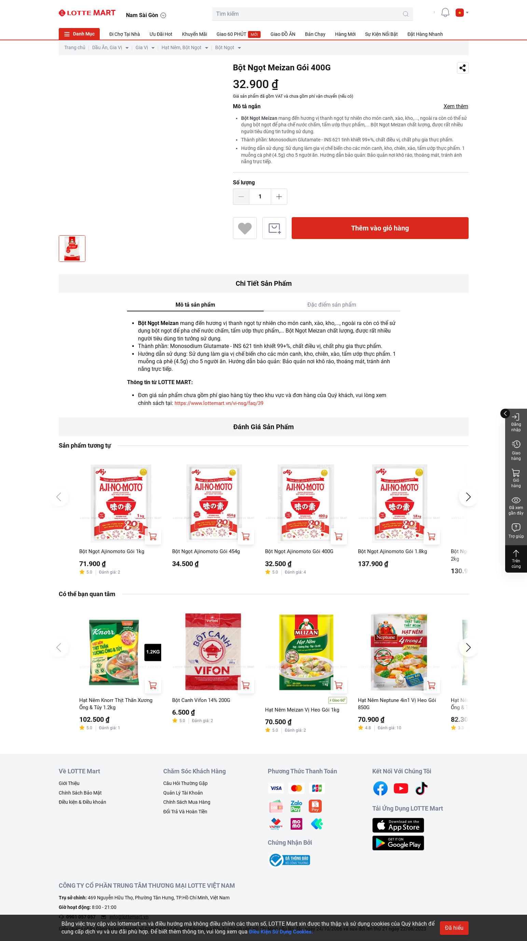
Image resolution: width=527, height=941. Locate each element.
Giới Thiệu (69, 784)
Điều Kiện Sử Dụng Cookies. (283, 931)
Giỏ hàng (516, 478)
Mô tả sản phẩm (195, 304)
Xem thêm (456, 106)
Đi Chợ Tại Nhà (124, 34)
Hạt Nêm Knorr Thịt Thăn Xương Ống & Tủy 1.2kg (118, 705)
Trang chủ (74, 47)
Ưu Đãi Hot (161, 34)
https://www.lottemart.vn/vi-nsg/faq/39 (223, 403)
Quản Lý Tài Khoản (183, 794)
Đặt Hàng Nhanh (425, 34)
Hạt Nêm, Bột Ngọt (182, 47)
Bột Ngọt (224, 47)
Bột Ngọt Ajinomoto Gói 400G (300, 551)
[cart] (415, 12)
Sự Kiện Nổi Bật (381, 34)
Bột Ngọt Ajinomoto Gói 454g (207, 551)
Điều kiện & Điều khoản (82, 803)
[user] (430, 12)
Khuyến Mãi (194, 34)
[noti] (445, 12)
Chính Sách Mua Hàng (186, 803)
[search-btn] (381, 14)
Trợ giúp (516, 531)
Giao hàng (516, 450)
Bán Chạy (315, 34)
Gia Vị (142, 47)
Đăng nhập (516, 422)
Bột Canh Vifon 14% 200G (203, 701)
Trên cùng (516, 559)
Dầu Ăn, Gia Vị (107, 47)
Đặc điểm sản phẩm (331, 304)
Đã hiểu (454, 928)
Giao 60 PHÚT (239, 34)
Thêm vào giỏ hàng (380, 228)
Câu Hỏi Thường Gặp (185, 784)
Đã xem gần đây (516, 505)
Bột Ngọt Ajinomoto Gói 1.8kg (394, 551)
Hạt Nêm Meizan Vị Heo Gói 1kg (303, 710)
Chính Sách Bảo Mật (80, 794)
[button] (462, 12)
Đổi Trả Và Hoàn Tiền (185, 812)
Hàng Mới (345, 34)
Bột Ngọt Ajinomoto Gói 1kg (113, 551)
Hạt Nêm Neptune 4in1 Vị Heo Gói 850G (398, 705)
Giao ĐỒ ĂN (283, 34)
